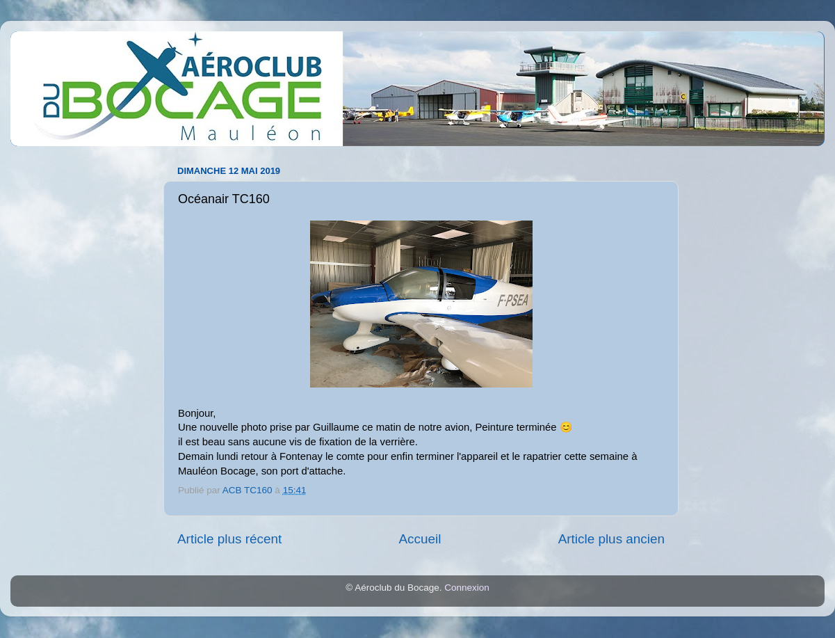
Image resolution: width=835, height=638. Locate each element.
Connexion (466, 587)
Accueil (419, 539)
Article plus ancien (611, 539)
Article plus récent (229, 539)
